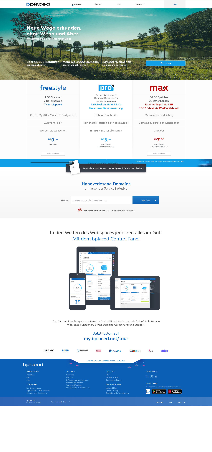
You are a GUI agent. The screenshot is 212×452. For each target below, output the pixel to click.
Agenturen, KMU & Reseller (38, 437)
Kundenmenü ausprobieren (78, 434)
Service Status (112, 424)
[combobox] (62, 448)
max (28, 426)
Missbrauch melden (74, 429)
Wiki (108, 421)
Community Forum (114, 426)
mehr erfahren (53, 154)
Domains (70, 421)
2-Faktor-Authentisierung (77, 426)
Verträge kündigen (74, 431)
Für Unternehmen (34, 434)
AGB (167, 448)
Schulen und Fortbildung (37, 439)
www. (65, 246)
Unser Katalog (112, 437)
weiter (148, 246)
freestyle (30, 421)
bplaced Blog (111, 434)
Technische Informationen (117, 439)
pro (28, 424)
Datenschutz (181, 448)
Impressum (154, 448)
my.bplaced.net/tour (106, 385)
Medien (69, 424)
